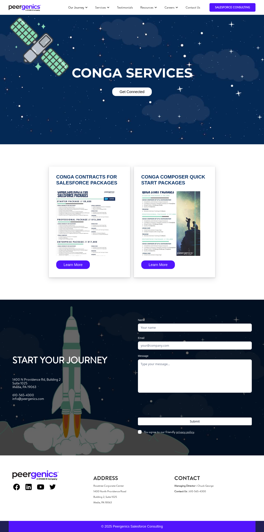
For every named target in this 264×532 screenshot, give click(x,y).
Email (141, 337)
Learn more (73, 265)
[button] (78, 7)
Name (141, 320)
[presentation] (195, 404)
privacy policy (185, 432)
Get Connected (132, 92)
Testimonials (125, 7)
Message (143, 355)
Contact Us (193, 7)
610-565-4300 (28, 397)
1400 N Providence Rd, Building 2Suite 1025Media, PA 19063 (36, 383)
